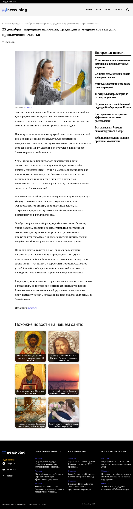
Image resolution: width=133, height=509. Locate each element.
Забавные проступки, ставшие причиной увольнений (112, 139)
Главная (6, 23)
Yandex (9, 476)
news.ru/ (28, 107)
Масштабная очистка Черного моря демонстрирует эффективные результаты (49, 477)
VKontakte (11, 469)
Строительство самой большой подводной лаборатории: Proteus (113, 106)
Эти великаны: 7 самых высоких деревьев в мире (109, 129)
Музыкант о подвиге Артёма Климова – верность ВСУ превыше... (81, 464)
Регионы (38, 458)
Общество (72, 458)
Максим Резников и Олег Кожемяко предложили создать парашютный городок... (49, 489)
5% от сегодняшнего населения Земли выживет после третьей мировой (112, 64)
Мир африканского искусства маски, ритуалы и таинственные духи (116, 464)
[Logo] (14, 9)
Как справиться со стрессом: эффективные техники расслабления (111, 117)
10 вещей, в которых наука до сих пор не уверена (111, 95)
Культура (16, 23)
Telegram (10, 463)
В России (105, 458)
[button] (127, 10)
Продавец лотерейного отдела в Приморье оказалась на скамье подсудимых (116, 477)
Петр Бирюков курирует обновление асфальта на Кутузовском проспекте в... (47, 464)
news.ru (32, 308)
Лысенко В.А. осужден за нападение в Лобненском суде (115, 487)
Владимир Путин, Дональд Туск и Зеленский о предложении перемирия (80, 486)
